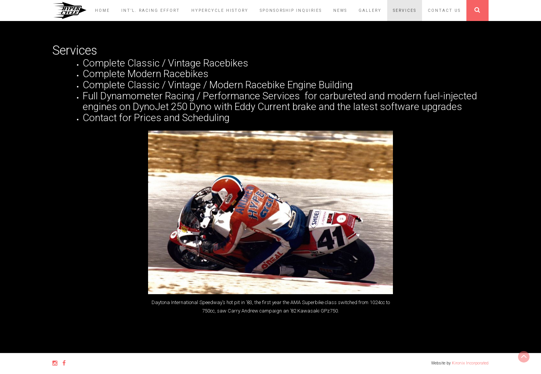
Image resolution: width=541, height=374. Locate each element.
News (340, 10)
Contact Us (444, 10)
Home (102, 10)
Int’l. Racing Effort (150, 10)
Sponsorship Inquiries (291, 10)
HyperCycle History (219, 10)
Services (404, 10)
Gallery (369, 10)
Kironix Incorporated (470, 363)
